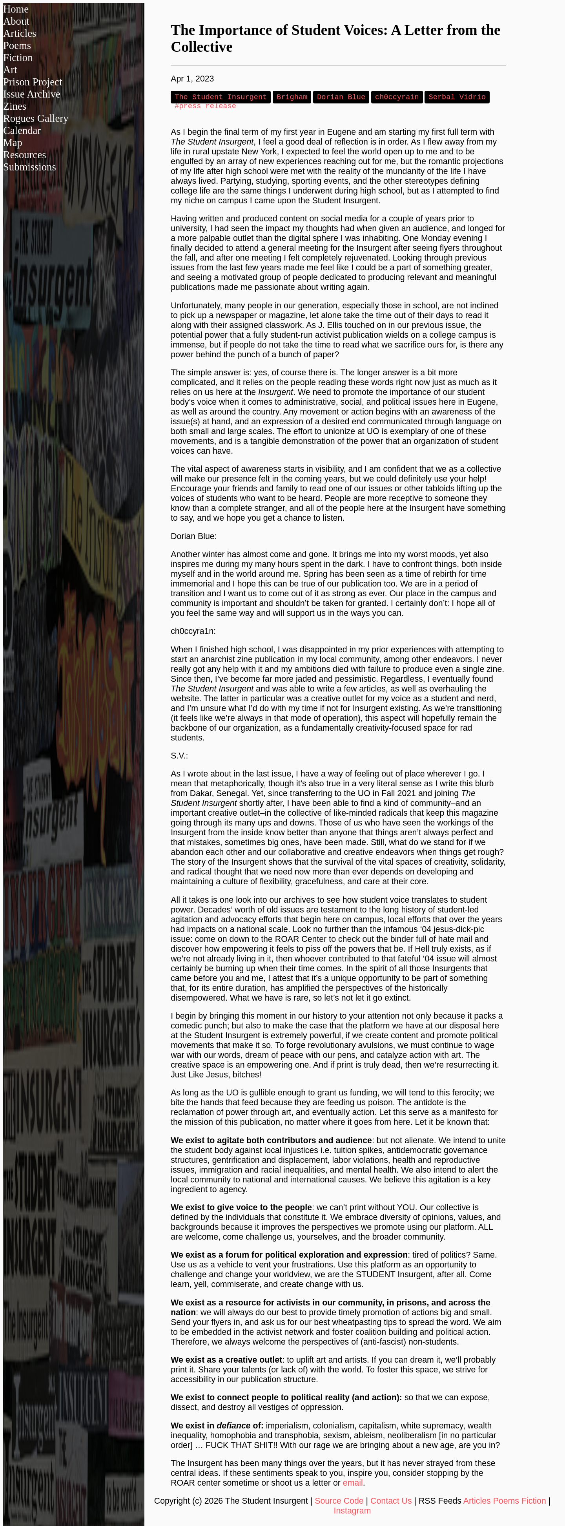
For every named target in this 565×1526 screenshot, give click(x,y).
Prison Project (32, 82)
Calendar (22, 130)
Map (12, 142)
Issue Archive (31, 94)
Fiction (18, 57)
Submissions (29, 167)
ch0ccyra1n (397, 97)
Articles (19, 33)
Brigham (292, 97)
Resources (24, 155)
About (16, 21)
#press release (205, 107)
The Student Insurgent (221, 97)
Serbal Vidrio (457, 97)
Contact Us (391, 1502)
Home (16, 9)
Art (10, 70)
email (353, 1484)
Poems (17, 45)
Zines (14, 106)
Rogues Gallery (36, 118)
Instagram (352, 1512)
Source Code (339, 1502)
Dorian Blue (341, 97)
